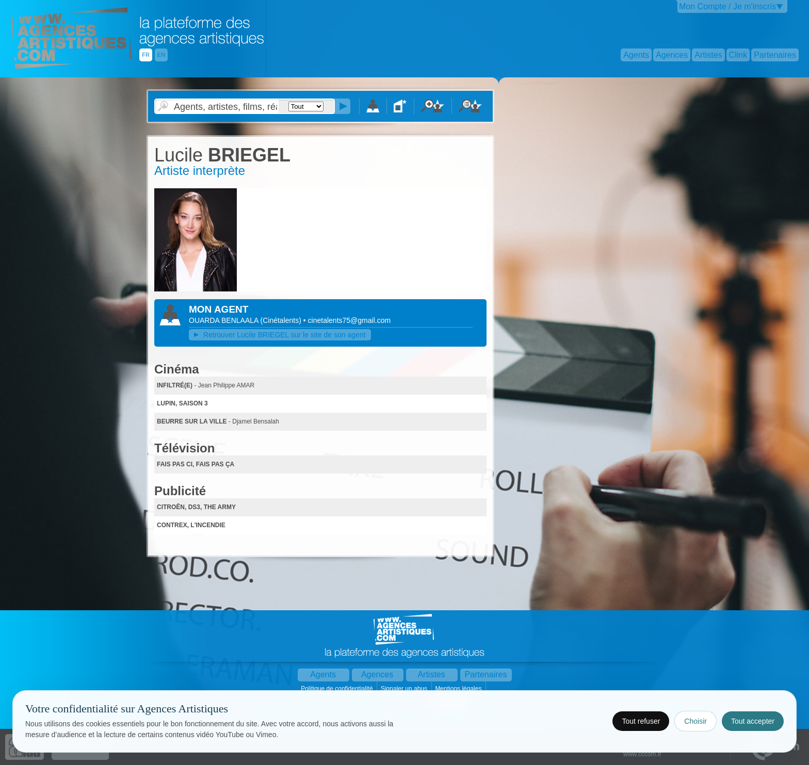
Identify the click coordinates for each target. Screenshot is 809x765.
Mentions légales (459, 688)
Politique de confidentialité (338, 688)
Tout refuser (641, 721)
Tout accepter (752, 721)
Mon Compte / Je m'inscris (727, 6)
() (282, 320)
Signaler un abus (405, 688)
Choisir (695, 721)
